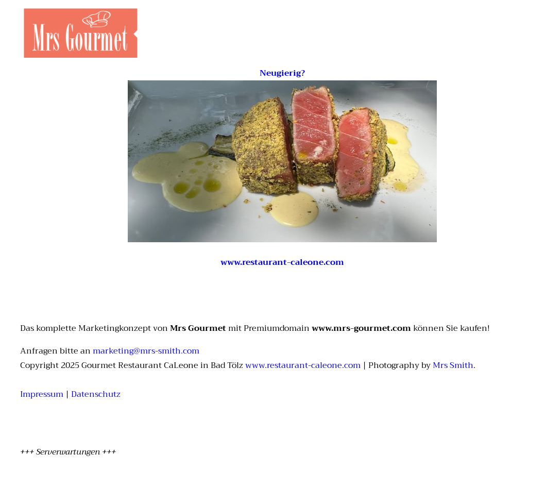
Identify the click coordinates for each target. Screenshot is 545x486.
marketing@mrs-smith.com (146, 351)
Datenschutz (96, 394)
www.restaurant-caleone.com (303, 365)
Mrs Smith (453, 365)
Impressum (41, 394)
